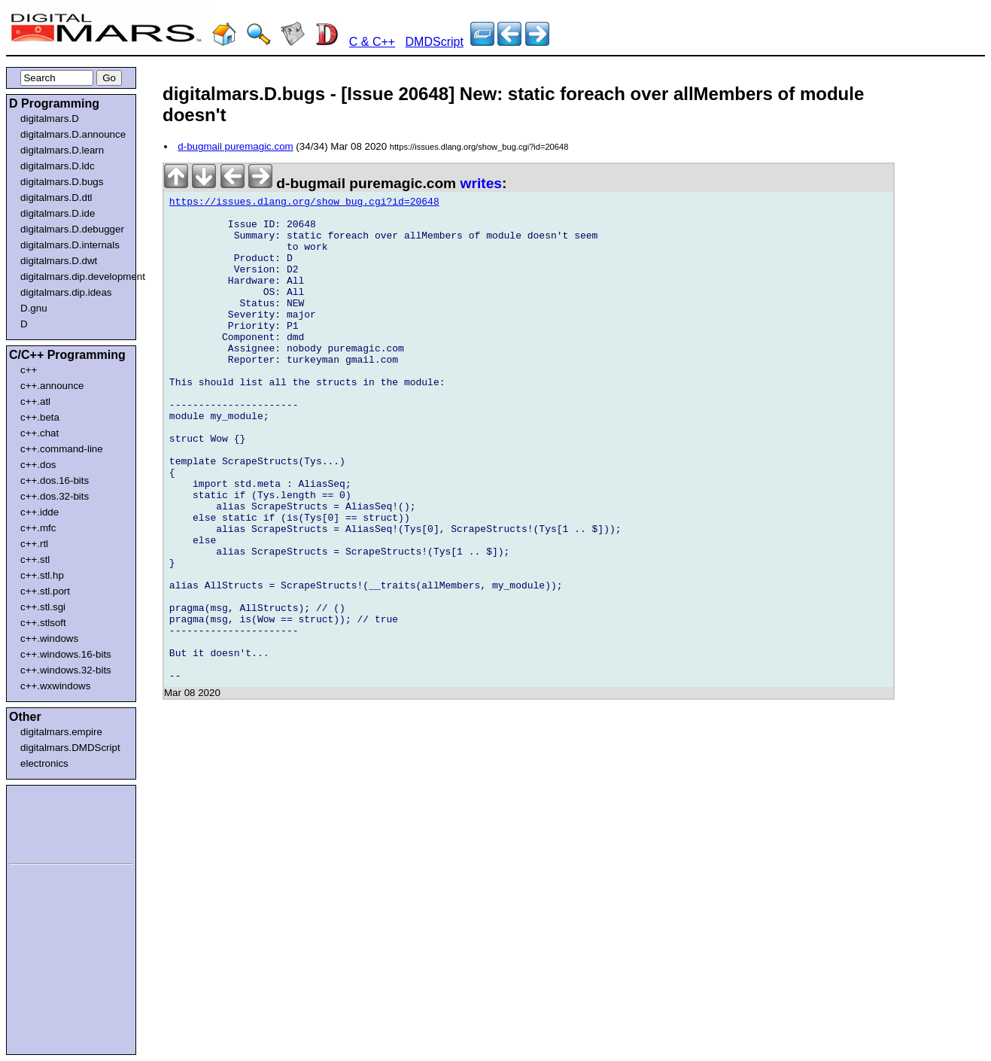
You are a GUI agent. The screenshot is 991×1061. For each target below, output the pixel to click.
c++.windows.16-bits (65, 654)
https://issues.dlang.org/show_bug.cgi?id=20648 (304, 204)
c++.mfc (38, 528)
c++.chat (39, 433)
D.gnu (33, 308)
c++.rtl (34, 543)
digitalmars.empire (61, 731)
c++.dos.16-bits (54, 480)
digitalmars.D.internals (70, 245)
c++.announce (52, 385)
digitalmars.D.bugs (61, 181)
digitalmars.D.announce (73, 134)
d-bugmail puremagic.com (235, 146)
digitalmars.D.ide (57, 213)
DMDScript (435, 41)
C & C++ (372, 41)
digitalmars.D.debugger (72, 229)
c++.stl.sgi (42, 607)
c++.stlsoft (43, 622)
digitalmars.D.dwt (58, 260)
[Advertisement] (54, 822)
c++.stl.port (45, 591)
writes (481, 183)
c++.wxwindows (55, 686)
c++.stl (35, 559)
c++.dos (38, 464)
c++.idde (39, 512)
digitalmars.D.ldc (57, 166)
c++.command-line (61, 448)
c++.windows (49, 638)
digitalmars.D (49, 118)
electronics (44, 763)
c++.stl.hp (42, 575)
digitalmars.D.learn (62, 150)
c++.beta (39, 417)
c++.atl (35, 401)
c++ (28, 369)
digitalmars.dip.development (74, 276)
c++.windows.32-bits (65, 670)
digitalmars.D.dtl (56, 197)
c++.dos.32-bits (54, 496)
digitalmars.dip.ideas (66, 292)
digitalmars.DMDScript (70, 747)
